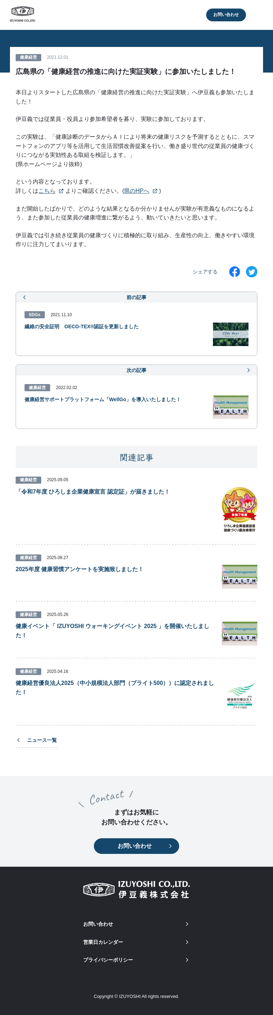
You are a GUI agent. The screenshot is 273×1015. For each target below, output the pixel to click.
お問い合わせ (226, 14)
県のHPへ (136, 191)
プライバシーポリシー (136, 960)
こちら (46, 191)
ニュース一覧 (36, 740)
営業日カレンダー (136, 942)
